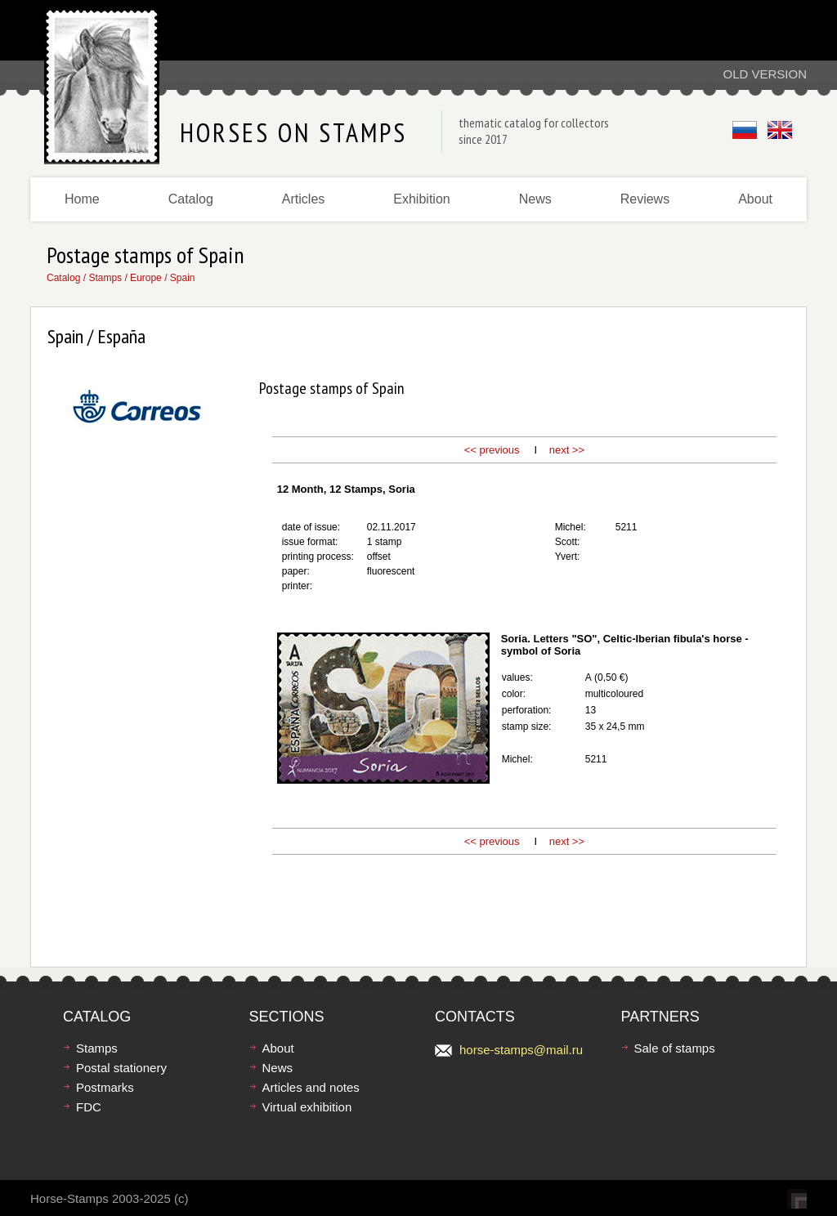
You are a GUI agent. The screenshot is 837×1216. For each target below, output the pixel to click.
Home (82, 199)
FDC (88, 1107)
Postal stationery (121, 1068)
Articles (303, 199)
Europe (146, 278)
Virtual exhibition (307, 1107)
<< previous (492, 450)
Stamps (105, 278)
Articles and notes (311, 1087)
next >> (566, 450)
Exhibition (421, 199)
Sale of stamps (674, 1048)
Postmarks (105, 1087)
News (535, 199)
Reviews (644, 199)
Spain (182, 278)
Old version (765, 74)
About (755, 199)
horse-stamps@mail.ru (521, 1050)
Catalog (190, 199)
